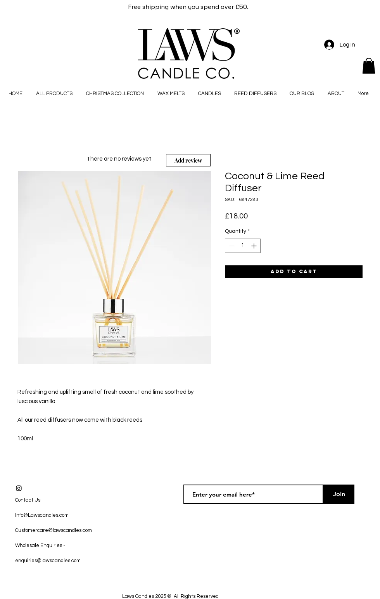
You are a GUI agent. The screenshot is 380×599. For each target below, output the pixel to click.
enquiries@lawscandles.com (48, 560)
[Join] (338, 494)
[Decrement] (231, 246)
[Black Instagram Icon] (18, 488)
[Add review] (188, 160)
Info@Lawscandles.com (42, 515)
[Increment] (254, 246)
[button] (368, 66)
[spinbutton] (243, 246)
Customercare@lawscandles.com (53, 530)
